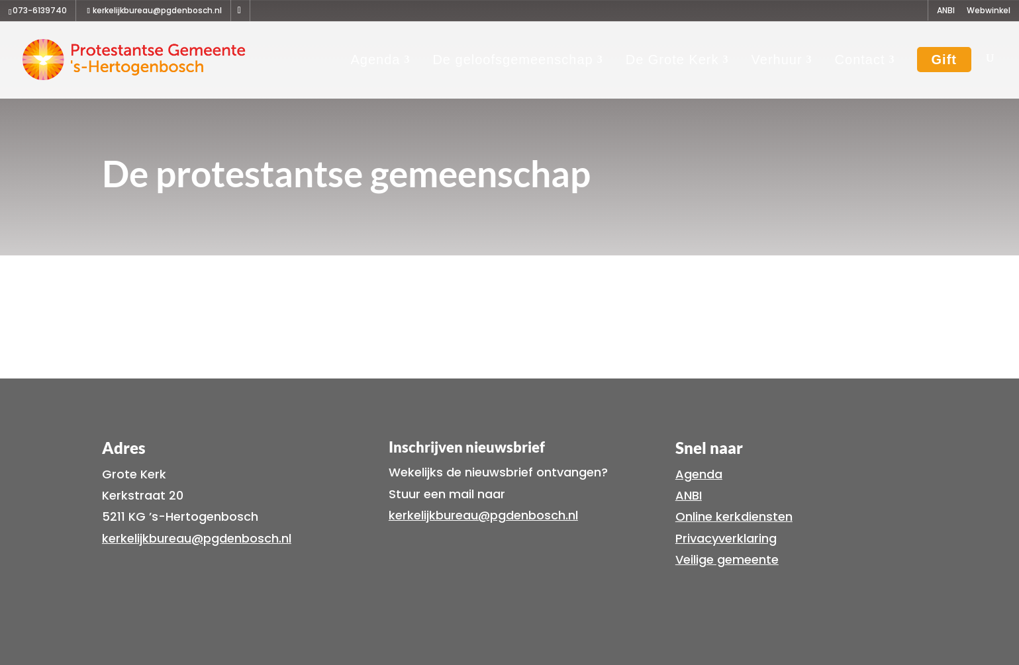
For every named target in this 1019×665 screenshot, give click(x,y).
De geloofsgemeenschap (512, 59)
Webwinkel (988, 11)
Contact (860, 59)
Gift (944, 59)
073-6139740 (40, 10)
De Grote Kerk (672, 59)
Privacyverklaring (726, 538)
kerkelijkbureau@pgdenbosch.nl (196, 538)
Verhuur (777, 59)
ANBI (946, 11)
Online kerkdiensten (734, 516)
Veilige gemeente (727, 559)
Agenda (375, 59)
